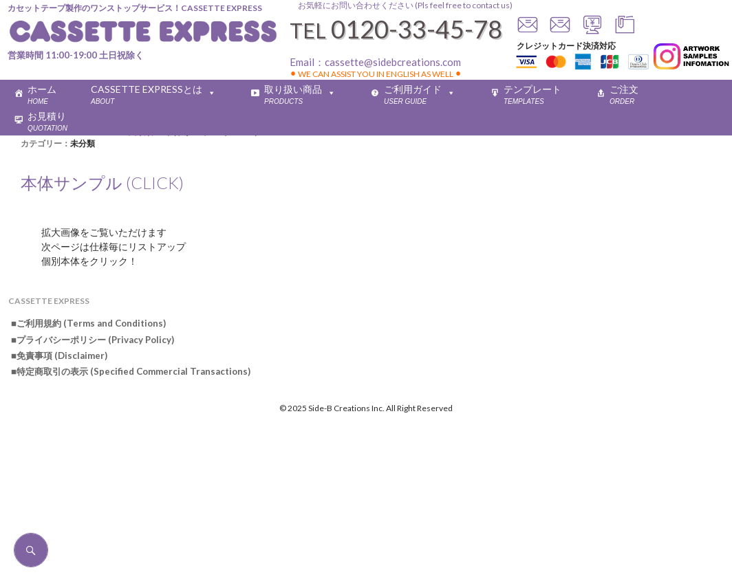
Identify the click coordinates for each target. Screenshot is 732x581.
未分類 (82, 143)
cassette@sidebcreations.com (393, 62)
